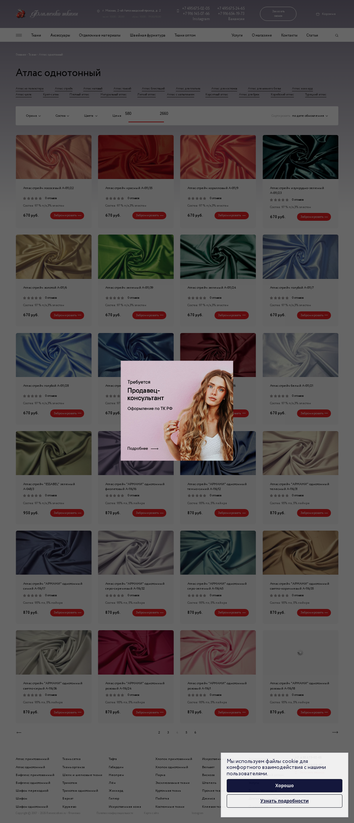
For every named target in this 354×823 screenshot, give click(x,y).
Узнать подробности (284, 801)
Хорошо (284, 785)
